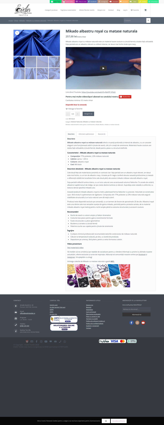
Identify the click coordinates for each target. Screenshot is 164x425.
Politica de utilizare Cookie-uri (95, 321)
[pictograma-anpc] (64, 319)
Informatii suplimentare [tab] (86, 134)
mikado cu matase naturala (112, 124)
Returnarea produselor (93, 314)
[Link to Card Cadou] (68, 1)
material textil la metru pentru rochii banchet (83, 124)
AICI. (112, 261)
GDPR (51, 310)
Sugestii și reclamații (92, 326)
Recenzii (88, 307)
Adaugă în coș (88, 114)
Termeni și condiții (92, 319)
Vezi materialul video (75, 247)
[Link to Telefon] (143, 1)
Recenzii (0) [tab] (101, 134)
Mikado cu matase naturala (92, 122)
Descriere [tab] (71, 134)
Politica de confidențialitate (94, 323)
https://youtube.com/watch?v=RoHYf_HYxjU (98, 92)
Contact (88, 328)
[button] (74, 108)
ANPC (51, 312)
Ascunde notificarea (118, 421)
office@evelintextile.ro (27, 313)
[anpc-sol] (64, 327)
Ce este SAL (53, 314)
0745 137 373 (24, 326)
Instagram (71, 257)
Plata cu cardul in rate (93, 316)
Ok (106, 421)
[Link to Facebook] (92, 1)
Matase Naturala (76, 122)
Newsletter (89, 310)
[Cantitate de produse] (72, 114)
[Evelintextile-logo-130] (23, 10)
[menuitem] (51, 10)
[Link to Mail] (133, 1)
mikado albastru (99, 124)
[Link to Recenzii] (124, 1)
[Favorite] (134, 10)
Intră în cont (53, 305)
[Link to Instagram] (103, 1)
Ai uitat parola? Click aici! (57, 307)
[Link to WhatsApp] (153, 1)
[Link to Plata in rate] (81, 1)
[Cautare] (137, 20)
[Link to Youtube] (114, 1)
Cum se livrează (91, 312)
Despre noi (89, 305)
